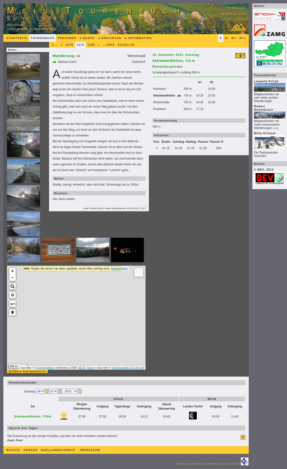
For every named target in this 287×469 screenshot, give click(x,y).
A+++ (242, 38)
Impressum (90, 450)
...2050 (109, 44)
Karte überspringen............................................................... (57, 264)
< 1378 (67, 44)
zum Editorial (66, 1)
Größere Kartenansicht (27, 371)
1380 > (94, 44)
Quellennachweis (58, 450)
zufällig (126, 44)
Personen (66, 38)
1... (55, 44)
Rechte (13, 450)
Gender (31, 450)
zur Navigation (17, 1)
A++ (233, 38)
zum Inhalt (42, 1)
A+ (226, 38)
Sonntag (30, 391)
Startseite (17, 38)
